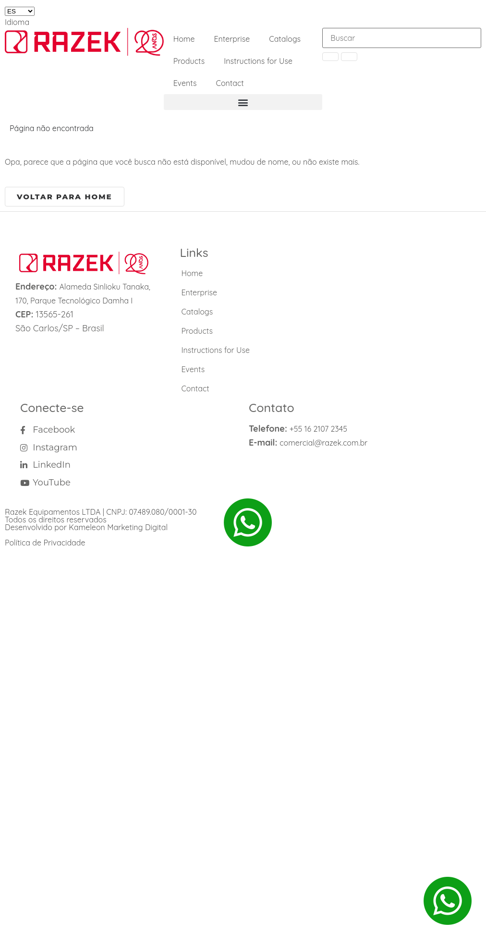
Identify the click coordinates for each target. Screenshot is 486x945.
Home (184, 39)
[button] (243, 102)
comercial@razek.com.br (323, 443)
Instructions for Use (258, 61)
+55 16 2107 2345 (318, 429)
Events (185, 83)
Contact (229, 83)
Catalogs (285, 39)
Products (189, 61)
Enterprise (232, 39)
